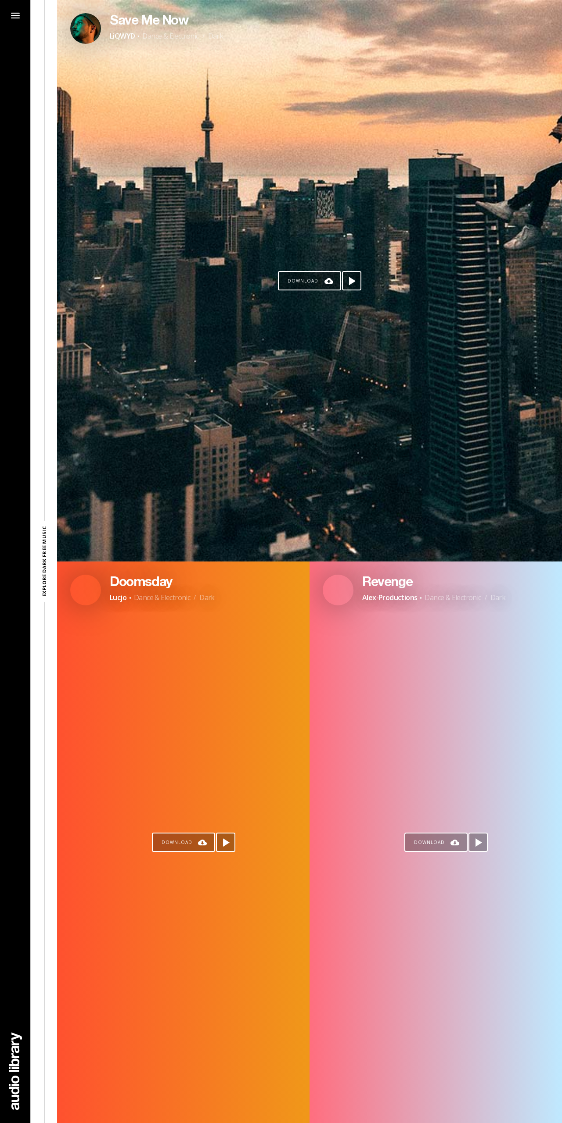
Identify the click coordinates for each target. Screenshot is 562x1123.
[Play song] (351, 280)
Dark (215, 36)
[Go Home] (15, 1071)
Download (303, 281)
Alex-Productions (389, 597)
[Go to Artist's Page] (85, 28)
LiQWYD (122, 36)
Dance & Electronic (170, 36)
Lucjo (118, 597)
